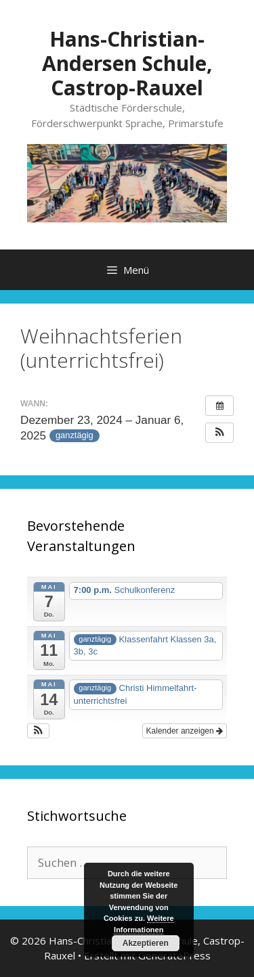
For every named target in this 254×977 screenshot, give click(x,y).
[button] (219, 432)
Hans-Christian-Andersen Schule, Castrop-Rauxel (127, 63)
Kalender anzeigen (184, 731)
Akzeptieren (146, 943)
